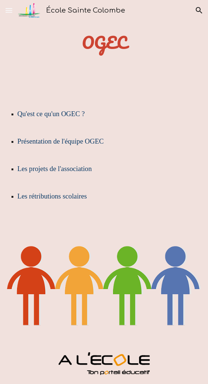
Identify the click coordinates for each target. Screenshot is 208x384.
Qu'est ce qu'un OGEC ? (51, 114)
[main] (104, 43)
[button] (9, 10)
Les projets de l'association (54, 169)
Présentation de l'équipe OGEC (60, 141)
